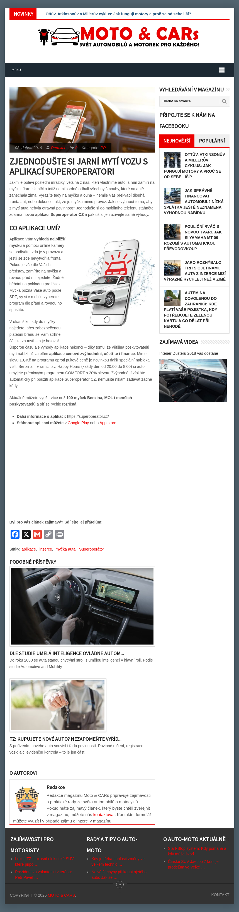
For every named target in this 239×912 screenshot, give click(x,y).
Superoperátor (91, 549)
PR (103, 148)
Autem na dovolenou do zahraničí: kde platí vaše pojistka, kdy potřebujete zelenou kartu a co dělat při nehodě (190, 310)
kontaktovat (104, 814)
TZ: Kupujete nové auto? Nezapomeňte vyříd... (65, 739)
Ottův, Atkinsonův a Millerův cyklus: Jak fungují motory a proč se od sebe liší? (118, 14)
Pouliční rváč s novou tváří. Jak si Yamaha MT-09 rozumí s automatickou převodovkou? (193, 237)
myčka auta (66, 549)
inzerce (46, 549)
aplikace (29, 549)
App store (107, 423)
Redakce (58, 148)
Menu (16, 69)
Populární (212, 140)
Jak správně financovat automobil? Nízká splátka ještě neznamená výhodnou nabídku (194, 201)
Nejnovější (176, 140)
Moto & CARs (61, 895)
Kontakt (220, 894)
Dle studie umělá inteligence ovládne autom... (66, 653)
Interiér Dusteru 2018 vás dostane (188, 353)
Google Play (78, 423)
